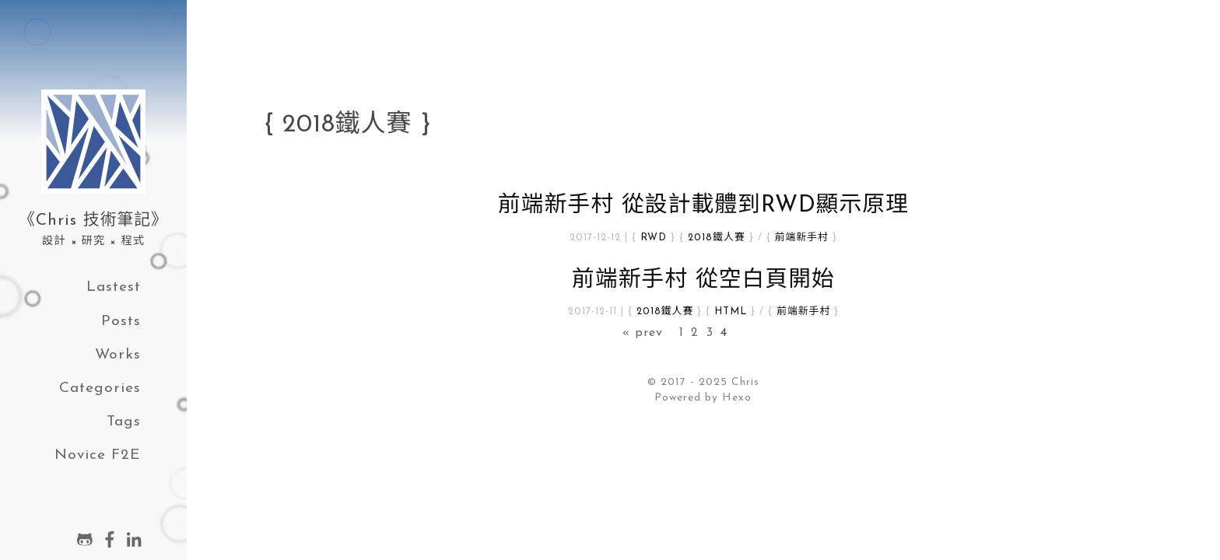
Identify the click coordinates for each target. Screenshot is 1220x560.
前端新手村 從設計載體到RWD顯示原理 (703, 205)
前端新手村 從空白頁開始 (703, 280)
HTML (730, 311)
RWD (653, 238)
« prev (642, 333)
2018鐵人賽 (716, 238)
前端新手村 (802, 238)
